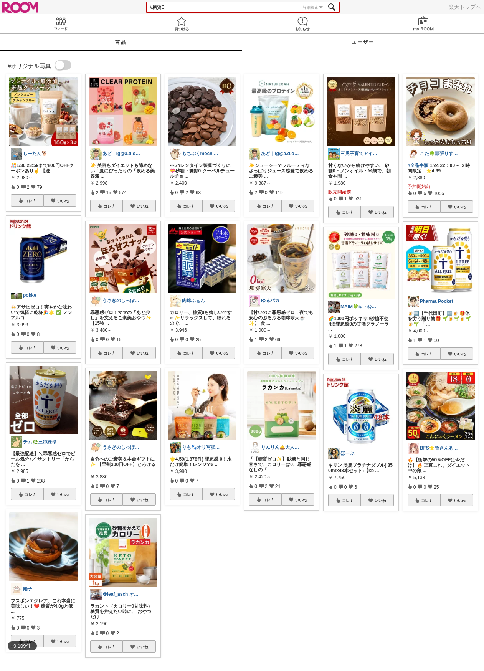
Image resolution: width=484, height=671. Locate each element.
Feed (60, 23)
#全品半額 (418, 165)
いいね (63, 201)
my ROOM (423, 23)
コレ (30, 201)
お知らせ (302, 23)
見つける (181, 23)
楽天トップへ (465, 7)
